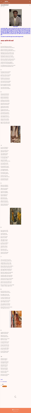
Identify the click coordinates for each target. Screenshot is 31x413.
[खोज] (29, 1)
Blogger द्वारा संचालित (15, 409)
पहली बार (6, 1)
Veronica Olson (14, 411)
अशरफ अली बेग (4, 386)
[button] (29, 5)
